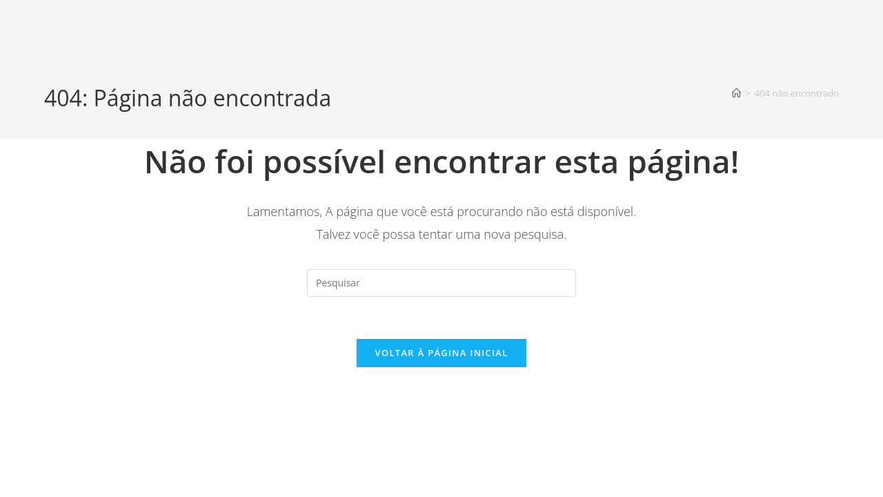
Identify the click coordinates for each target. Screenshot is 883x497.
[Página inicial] (736, 93)
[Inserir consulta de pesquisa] (441, 283)
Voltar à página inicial (441, 353)
